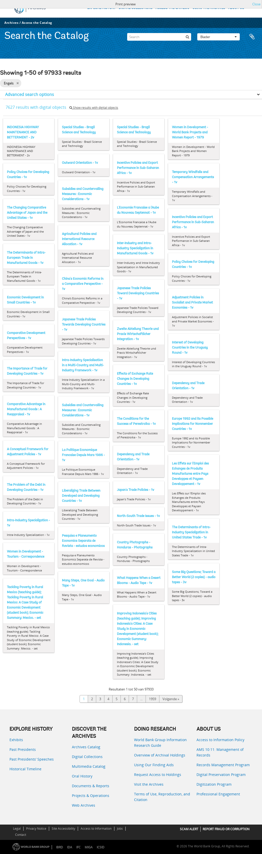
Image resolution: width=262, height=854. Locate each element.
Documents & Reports (90, 785)
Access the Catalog (37, 22)
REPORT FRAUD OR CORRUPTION (226, 829)
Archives (11, 22)
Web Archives (83, 805)
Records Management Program (223, 764)
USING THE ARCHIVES (208, 8)
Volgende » (170, 699)
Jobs (120, 828)
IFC (78, 847)
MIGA (89, 847)
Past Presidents (22, 749)
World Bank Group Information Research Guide (160, 742)
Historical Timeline (25, 768)
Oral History (82, 776)
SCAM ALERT (189, 829)
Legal (17, 828)
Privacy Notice (36, 828)
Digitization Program (214, 784)
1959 (152, 699)
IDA (69, 847)
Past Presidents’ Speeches (31, 759)
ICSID (100, 847)
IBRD (59, 847)
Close (256, 4)
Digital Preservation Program (221, 774)
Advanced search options (29, 94)
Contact (20, 835)
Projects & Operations (90, 795)
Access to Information (96, 828)
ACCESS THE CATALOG (172, 8)
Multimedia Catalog (88, 766)
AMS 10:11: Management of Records (220, 752)
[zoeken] (187, 37)
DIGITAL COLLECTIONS (135, 8)
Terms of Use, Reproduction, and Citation (162, 797)
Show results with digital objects (93, 107)
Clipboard (252, 36)
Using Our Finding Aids (154, 764)
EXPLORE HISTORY (101, 8)
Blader (218, 37)
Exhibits (16, 739)
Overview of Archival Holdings (159, 755)
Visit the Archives (148, 784)
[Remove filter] (17, 83)
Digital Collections (87, 756)
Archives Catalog (86, 746)
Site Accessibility (63, 828)
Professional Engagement (218, 794)
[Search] (159, 37)
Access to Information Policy (220, 739)
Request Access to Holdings (157, 774)
